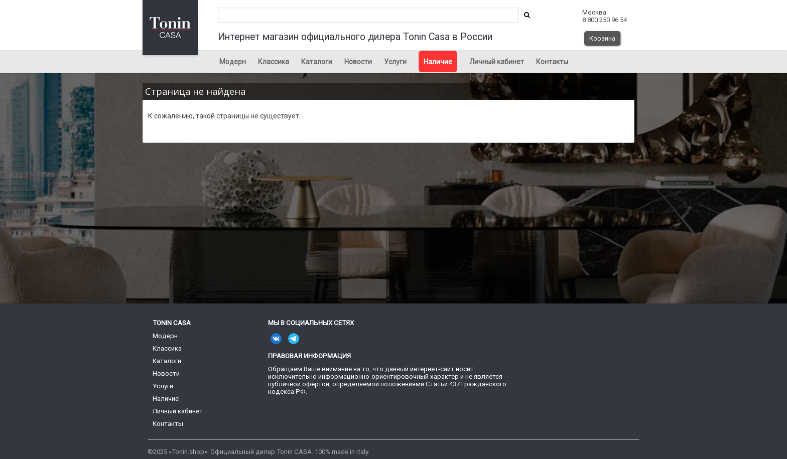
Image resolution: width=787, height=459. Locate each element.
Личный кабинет (496, 62)
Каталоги (316, 62)
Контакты (552, 62)
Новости (358, 62)
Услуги (395, 62)
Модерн (232, 62)
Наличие (438, 62)
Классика (273, 62)
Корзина (602, 38)
